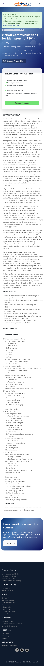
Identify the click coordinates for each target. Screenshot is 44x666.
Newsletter (5, 634)
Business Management (11, 47)
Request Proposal (22, 106)
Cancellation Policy (8, 612)
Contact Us (5, 598)
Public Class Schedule (9, 576)
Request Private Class (13, 61)
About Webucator (8, 600)
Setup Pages (6, 636)
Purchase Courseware (9, 646)
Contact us (12, 542)
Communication (28, 47)
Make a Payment (7, 614)
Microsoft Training (8, 622)
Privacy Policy (6, 607)
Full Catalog (6, 588)
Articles (4, 638)
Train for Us (6, 609)
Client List (5, 605)
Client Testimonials (8, 603)
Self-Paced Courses (8, 578)
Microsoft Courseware (9, 626)
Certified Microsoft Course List (12, 624)
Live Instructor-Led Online (10, 574)
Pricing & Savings (7, 591)
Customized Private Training (11, 581)
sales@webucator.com (11, 26)
